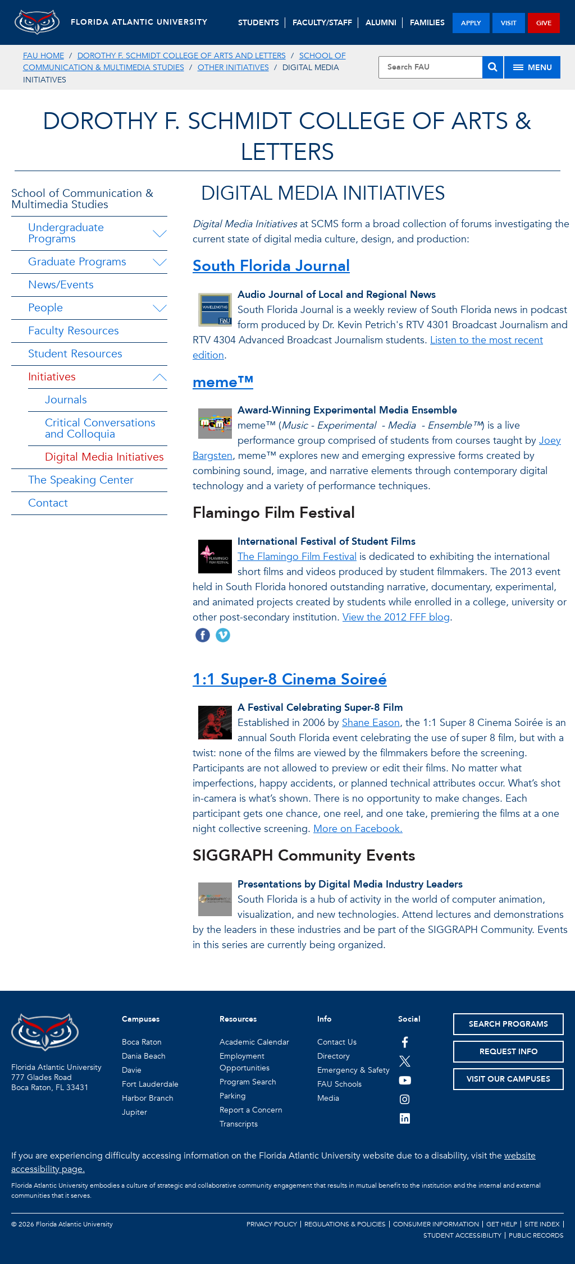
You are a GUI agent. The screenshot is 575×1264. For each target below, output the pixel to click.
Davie (132, 1070)
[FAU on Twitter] (405, 1061)
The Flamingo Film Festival (297, 557)
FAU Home (43, 55)
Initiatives (52, 376)
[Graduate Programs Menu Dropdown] (159, 262)
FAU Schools (339, 1084)
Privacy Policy (272, 1224)
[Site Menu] (532, 67)
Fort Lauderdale (150, 1084)
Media (328, 1098)
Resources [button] (238, 1019)
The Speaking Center (81, 480)
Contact (48, 503)
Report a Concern (251, 1110)
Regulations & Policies (345, 1224)
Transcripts (239, 1124)
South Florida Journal (271, 266)
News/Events (61, 284)
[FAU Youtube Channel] (405, 1080)
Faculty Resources (73, 330)
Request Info (509, 1051)
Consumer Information (436, 1224)
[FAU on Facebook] (405, 1041)
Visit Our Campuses (508, 1079)
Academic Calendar (254, 1042)
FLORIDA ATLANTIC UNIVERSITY (139, 22)
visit (509, 23)
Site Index (542, 1224)
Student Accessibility (462, 1235)
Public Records (536, 1235)
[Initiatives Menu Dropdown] (159, 377)
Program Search (248, 1082)
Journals (66, 399)
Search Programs (508, 1024)
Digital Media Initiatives (104, 457)
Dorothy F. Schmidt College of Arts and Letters (181, 55)
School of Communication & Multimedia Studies (82, 199)
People (45, 307)
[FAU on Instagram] (405, 1099)
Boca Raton (142, 1042)
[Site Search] (440, 67)
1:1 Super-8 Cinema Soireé (290, 679)
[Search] (492, 67)
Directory (333, 1056)
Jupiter (134, 1112)
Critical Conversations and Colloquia (100, 428)
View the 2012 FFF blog (396, 617)
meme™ (223, 382)
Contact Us (337, 1042)
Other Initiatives (233, 67)
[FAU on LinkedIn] (405, 1118)
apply (471, 23)
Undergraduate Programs (66, 233)
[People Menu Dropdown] (159, 308)
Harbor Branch (148, 1098)
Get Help (501, 1224)
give (543, 23)
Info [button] (324, 1019)
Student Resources (75, 353)
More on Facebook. (358, 829)
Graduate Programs (77, 261)
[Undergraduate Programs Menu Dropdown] (159, 233)
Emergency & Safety (353, 1070)
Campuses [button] (140, 1019)
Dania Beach (144, 1056)
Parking (233, 1096)
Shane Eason (371, 723)
